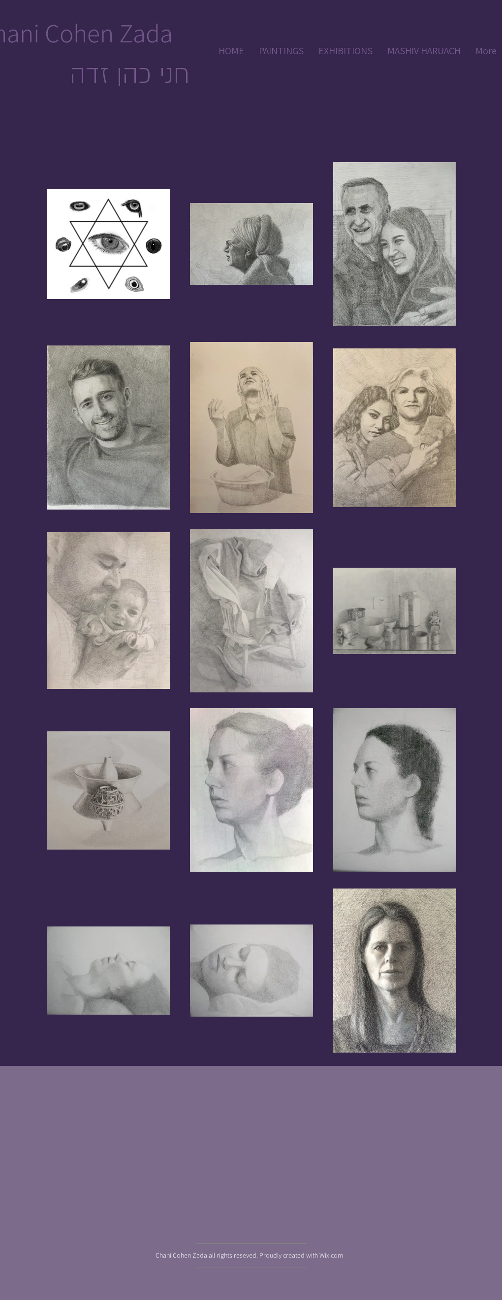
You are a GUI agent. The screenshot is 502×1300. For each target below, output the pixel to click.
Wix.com (331, 1255)
